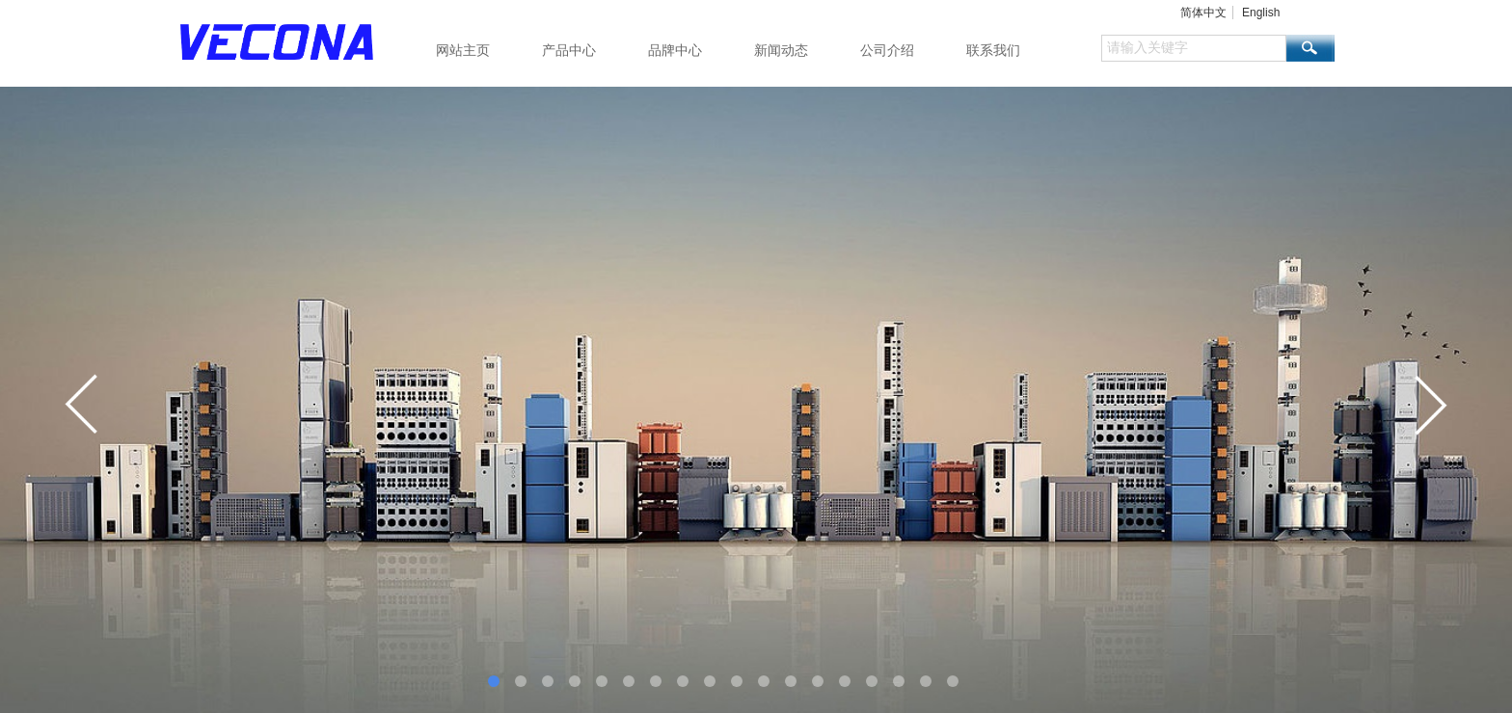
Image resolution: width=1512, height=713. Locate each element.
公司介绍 (887, 50)
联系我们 (993, 50)
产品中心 (569, 50)
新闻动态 (781, 50)
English (1261, 12)
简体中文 (1203, 12)
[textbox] (1193, 48)
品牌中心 (675, 50)
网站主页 (463, 50)
